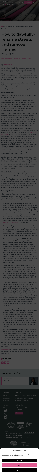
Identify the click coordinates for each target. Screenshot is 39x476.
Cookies (17, 473)
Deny (19, 465)
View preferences (19, 470)
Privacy (21, 473)
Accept (19, 460)
